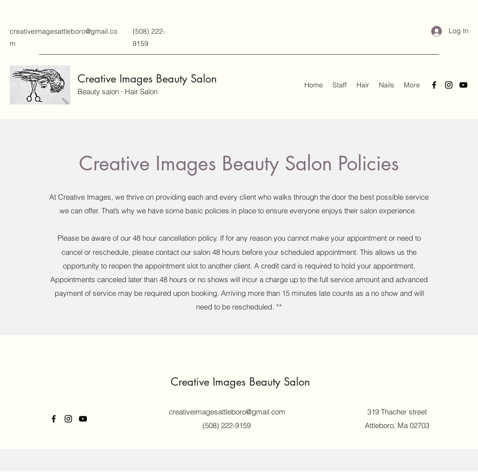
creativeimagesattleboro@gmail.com (227, 411)
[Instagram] (449, 85)
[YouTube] (463, 85)
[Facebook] (434, 85)
